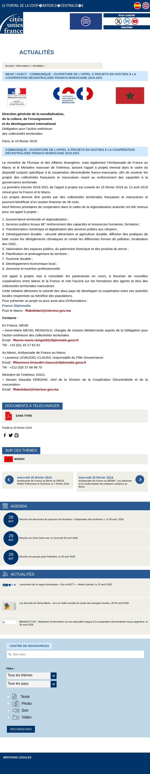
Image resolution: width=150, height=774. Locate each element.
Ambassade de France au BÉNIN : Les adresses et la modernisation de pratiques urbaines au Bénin (105, 482)
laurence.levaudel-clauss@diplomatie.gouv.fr (51, 362)
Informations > (24, 65)
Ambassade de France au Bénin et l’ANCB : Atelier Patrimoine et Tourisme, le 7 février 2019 (43, 480)
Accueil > (10, 65)
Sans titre (18, 416)
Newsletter (127, 27)
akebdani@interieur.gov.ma (49, 310)
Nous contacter (126, 15)
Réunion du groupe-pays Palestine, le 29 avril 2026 (39, 557)
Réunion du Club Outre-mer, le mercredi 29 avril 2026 (40, 538)
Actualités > (39, 65)
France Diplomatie (16, 305)
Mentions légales (17, 757)
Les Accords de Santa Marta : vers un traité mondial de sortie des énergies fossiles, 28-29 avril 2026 (65, 609)
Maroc (14, 459)
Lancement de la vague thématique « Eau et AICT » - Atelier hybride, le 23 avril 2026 (57, 590)
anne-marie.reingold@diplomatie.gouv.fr (47, 340)
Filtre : (10, 668)
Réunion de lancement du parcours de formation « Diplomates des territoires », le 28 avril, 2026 (63, 519)
